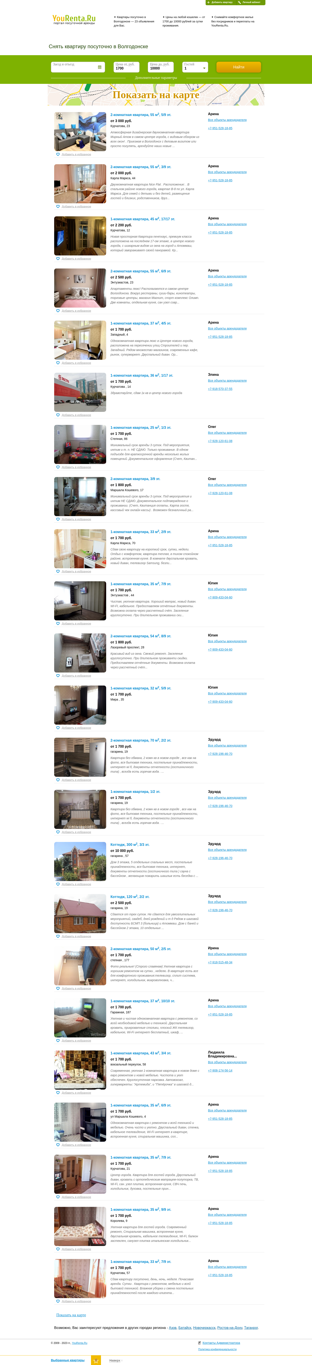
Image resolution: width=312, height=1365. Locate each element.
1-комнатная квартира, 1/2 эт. (135, 791)
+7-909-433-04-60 (220, 597)
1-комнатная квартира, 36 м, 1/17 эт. (141, 375)
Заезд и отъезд (63, 64)
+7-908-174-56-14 (220, 1070)
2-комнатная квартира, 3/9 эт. (135, 479)
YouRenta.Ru (79, 1343)
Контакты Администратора (221, 1343)
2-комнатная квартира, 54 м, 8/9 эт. (140, 636)
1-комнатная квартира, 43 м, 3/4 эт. (140, 1053)
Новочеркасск (204, 1328)
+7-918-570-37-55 (220, 389)
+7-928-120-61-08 (220, 441)
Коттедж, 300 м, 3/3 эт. (130, 844)
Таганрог (251, 1328)
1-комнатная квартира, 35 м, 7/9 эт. (140, 584)
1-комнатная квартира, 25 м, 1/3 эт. (140, 427)
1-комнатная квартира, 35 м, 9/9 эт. (140, 1209)
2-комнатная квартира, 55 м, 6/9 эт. (140, 271)
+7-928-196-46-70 (220, 753)
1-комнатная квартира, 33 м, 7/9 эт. (140, 1262)
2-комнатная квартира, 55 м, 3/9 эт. (140, 167)
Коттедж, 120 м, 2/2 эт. (130, 897)
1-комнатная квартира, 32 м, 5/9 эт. (140, 688)
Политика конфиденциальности (217, 1349)
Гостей (189, 64)
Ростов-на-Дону (229, 1328)
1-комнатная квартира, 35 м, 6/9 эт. (140, 1105)
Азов (172, 1328)
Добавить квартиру (222, 2)
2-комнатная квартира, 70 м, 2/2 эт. (140, 740)
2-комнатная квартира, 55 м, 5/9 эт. (140, 115)
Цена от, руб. (125, 64)
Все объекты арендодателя (227, 120)
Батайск (185, 1328)
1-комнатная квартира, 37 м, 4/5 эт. (140, 323)
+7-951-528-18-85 (220, 128)
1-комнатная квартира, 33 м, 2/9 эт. (140, 532)
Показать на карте (71, 1315)
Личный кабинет (251, 2)
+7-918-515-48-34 (220, 962)
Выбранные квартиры (67, 1360)
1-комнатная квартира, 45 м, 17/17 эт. (142, 219)
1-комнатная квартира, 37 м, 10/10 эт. (142, 1001)
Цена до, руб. (159, 64)
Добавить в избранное (76, 154)
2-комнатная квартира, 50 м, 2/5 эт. (140, 949)
